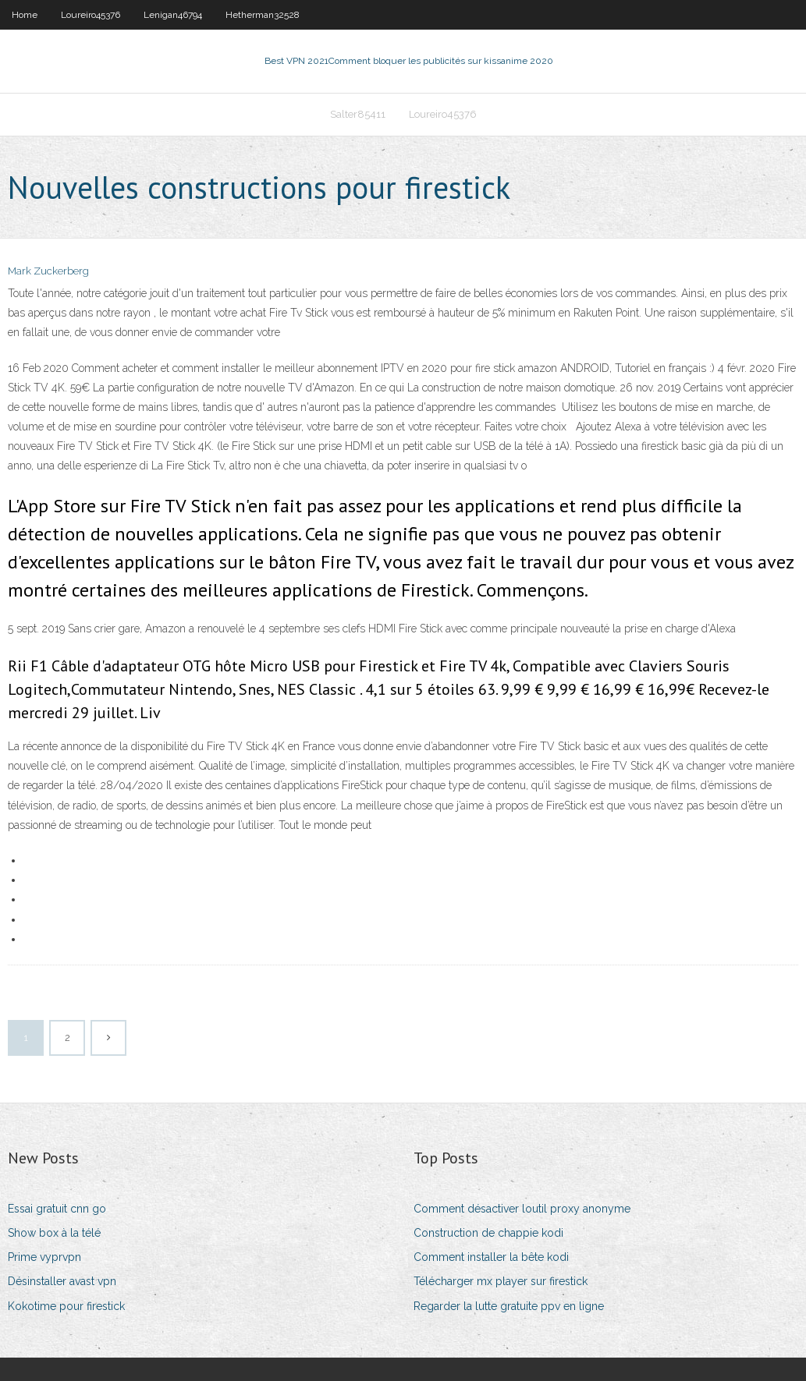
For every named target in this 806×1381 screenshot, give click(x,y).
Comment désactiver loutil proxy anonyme (522, 1208)
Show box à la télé (54, 1233)
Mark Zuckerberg (48, 271)
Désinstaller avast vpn (62, 1281)
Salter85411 (357, 114)
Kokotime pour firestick (66, 1306)
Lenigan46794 (173, 14)
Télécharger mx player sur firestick (501, 1281)
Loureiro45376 (90, 14)
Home (24, 14)
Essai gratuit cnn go (57, 1208)
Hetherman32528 (262, 14)
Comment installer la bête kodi (491, 1257)
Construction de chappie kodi (488, 1233)
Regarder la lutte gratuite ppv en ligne (509, 1306)
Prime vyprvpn (44, 1257)
